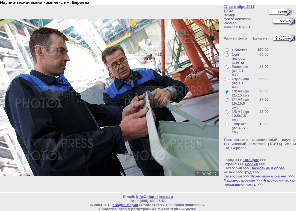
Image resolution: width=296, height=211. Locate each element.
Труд (247, 172)
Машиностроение (239, 180)
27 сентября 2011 (239, 7)
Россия (251, 164)
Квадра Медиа (125, 205)
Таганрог (251, 160)
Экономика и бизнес (268, 176)
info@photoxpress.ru (154, 197)
